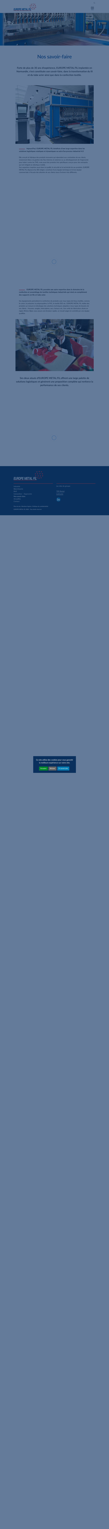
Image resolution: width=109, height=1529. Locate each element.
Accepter (43, 768)
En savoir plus (63, 768)
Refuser (52, 768)
